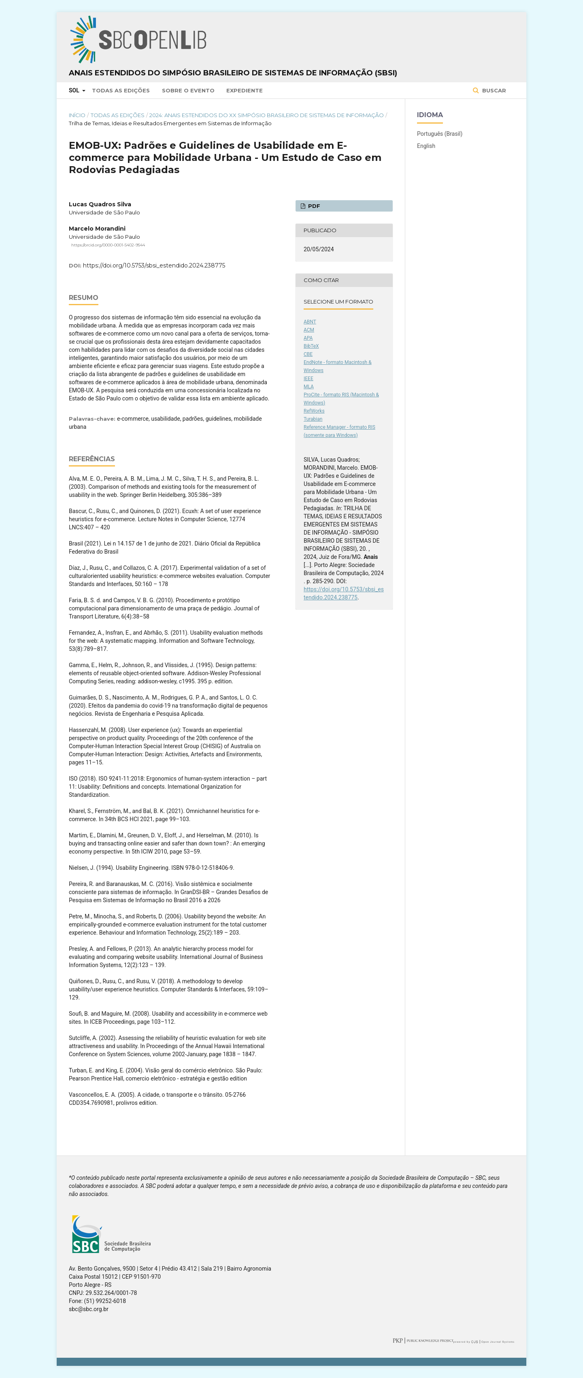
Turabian (313, 419)
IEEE (308, 378)
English (426, 146)
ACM (309, 330)
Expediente (244, 90)
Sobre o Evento (188, 90)
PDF (313, 206)
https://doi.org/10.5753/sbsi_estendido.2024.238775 (154, 265)
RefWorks (314, 411)
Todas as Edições (121, 90)
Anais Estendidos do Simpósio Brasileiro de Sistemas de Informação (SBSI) (233, 72)
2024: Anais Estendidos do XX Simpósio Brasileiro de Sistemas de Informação (266, 115)
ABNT (310, 322)
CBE (308, 354)
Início (77, 115)
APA (308, 338)
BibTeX (311, 346)
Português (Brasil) (439, 134)
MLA (309, 386)
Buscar (493, 90)
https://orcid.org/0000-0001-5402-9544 (108, 245)
